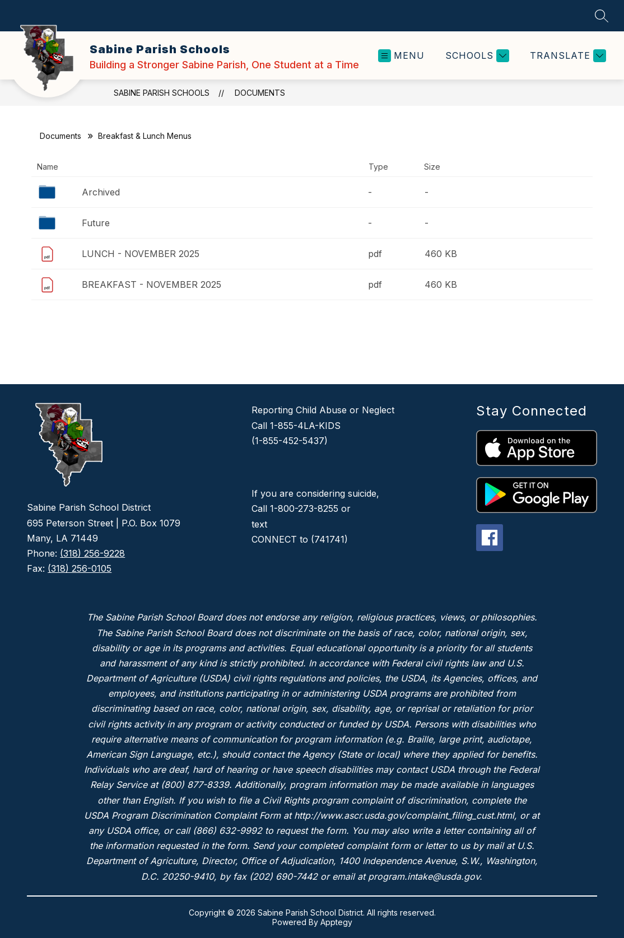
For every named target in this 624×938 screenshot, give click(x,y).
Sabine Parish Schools (161, 92)
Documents (260, 92)
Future (96, 222)
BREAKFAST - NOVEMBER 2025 (151, 284)
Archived (101, 192)
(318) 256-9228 (92, 553)
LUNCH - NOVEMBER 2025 (140, 253)
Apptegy (336, 922)
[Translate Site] (566, 56)
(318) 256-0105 (79, 568)
